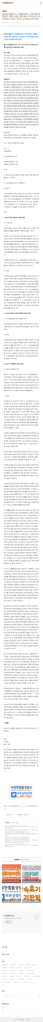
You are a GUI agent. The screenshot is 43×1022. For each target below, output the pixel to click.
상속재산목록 (20, 979)
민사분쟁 (19, 968)
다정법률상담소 (8, 3)
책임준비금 (5, 965)
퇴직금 (35, 965)
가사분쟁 (5, 979)
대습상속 (17, 982)
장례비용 (13, 965)
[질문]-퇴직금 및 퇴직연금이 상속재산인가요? (16, 829)
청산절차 (5, 976)
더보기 (3, 985)
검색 (39, 995)
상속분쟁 (7, 822)
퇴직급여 (12, 976)
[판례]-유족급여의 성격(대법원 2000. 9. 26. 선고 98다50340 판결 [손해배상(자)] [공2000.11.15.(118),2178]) (18, 833)
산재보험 (28, 965)
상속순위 (14, 970)
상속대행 (5, 968)
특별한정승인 (6, 970)
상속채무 (24, 982)
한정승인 (5, 973)
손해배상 (22, 973)
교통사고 (31, 982)
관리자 (27, 1019)
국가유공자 (31, 970)
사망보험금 (28, 976)
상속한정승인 (36, 976)
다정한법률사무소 (7, 982)
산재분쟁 (12, 968)
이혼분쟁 (21, 965)
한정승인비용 (13, 973)
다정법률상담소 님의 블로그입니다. (13, 918)
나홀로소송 (22, 970)
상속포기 (12, 979)
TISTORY (22, 1019)
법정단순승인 (28, 968)
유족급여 (29, 979)
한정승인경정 (30, 973)
